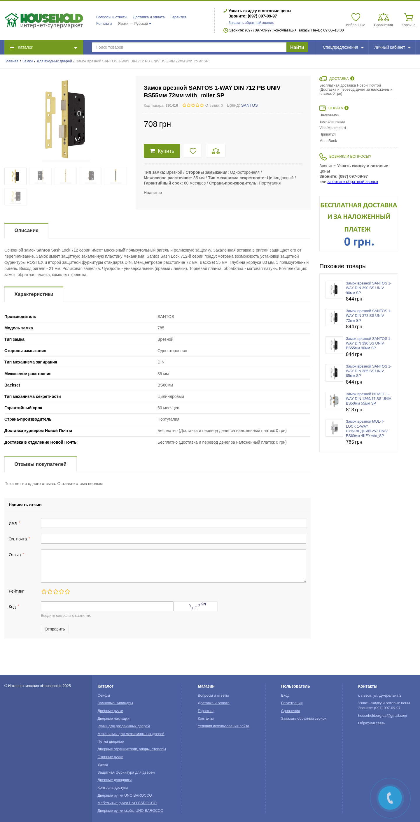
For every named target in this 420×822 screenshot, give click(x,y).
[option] (359, 223)
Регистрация (292, 703)
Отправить (55, 629)
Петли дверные (111, 742)
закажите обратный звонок (353, 181)
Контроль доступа (113, 788)
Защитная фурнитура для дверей (126, 772)
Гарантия (178, 17)
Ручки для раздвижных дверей (124, 726)
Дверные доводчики (115, 780)
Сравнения (290, 711)
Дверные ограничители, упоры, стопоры (132, 749)
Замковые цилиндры (115, 703)
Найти (297, 47)
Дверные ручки (110, 711)
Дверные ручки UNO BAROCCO (125, 795)
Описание (26, 230)
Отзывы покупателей (40, 464)
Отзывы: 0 (214, 105)
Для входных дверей (54, 61)
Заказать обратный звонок (251, 23)
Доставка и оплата (149, 17)
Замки (27, 61)
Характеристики (34, 294)
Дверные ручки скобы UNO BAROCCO (130, 811)
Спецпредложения (343, 47)
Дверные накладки (114, 718)
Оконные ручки (110, 757)
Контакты (104, 24)
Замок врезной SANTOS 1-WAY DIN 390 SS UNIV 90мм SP (368, 288)
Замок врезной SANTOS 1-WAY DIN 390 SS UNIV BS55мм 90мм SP (368, 343)
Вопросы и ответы (111, 17)
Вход (285, 695)
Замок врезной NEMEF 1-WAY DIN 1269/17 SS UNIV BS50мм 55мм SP (368, 399)
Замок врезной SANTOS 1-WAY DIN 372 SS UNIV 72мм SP (368, 316)
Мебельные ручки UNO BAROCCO (127, 803)
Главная (11, 61)
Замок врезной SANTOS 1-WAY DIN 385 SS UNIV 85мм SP (368, 371)
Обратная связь (371, 723)
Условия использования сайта (223, 726)
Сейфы (104, 695)
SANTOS (249, 105)
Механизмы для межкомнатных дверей (131, 734)
